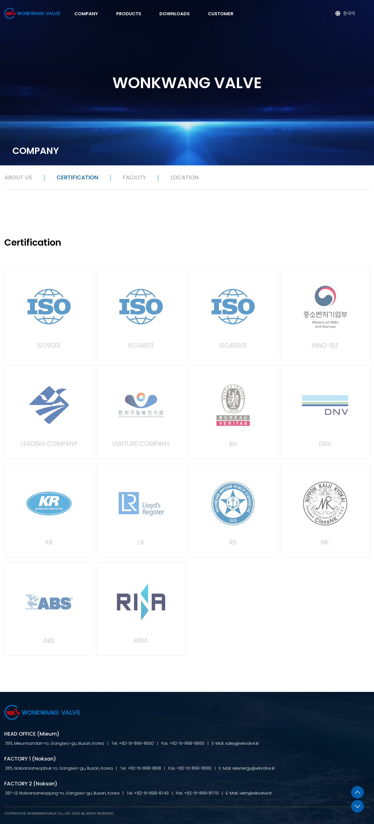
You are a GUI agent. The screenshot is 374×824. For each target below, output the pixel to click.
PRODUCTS (128, 13)
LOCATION (184, 177)
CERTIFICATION (77, 177)
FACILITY (134, 177)
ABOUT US (18, 177)
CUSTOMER (220, 13)
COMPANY (86, 13)
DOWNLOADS (174, 13)
